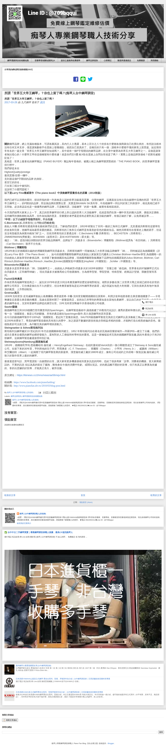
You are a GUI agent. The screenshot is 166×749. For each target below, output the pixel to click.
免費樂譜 (141, 60)
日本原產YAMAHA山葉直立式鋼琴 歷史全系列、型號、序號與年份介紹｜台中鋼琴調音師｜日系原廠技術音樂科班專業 (63, 679)
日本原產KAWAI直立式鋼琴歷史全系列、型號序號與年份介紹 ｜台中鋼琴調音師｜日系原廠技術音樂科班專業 (59, 692)
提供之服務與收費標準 (70, 60)
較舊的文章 (156, 495)
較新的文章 (9, 495)
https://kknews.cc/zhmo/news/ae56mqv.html (41, 375)
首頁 (83, 495)
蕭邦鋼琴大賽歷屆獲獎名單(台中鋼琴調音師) (33, 666)
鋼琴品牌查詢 (92, 60)
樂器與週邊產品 (124, 60)
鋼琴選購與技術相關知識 (18, 60)
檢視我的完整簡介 (24, 523)
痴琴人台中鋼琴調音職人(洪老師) (33, 514)
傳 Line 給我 (149, 315)
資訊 (42, 102)
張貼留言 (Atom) (86, 502)
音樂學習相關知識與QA (45, 60)
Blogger (111, 743)
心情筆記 (107, 60)
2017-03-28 (10, 102)
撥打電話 (147, 302)
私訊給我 (147, 308)
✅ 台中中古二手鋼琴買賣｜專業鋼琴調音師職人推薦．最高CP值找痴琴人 (38, 532)
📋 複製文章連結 (10, 720)
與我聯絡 (154, 60)
